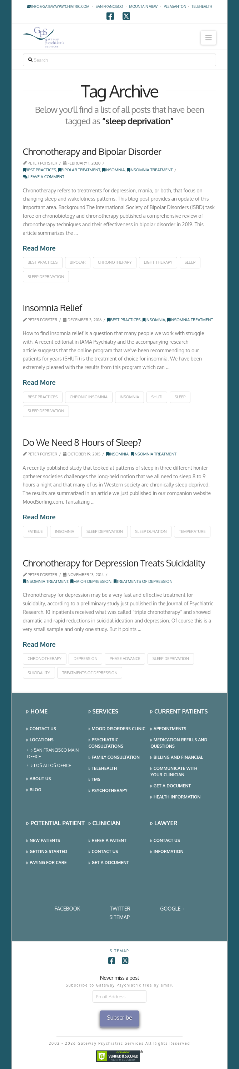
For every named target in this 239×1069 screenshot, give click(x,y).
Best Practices (39, 169)
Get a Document (170, 786)
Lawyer (163, 823)
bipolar (77, 262)
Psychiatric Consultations (106, 743)
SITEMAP (119, 917)
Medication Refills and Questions (178, 743)
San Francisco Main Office (53, 753)
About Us (38, 779)
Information (166, 852)
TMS (94, 780)
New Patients (43, 841)
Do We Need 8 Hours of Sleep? (82, 442)
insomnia (129, 396)
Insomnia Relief (52, 307)
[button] (208, 38)
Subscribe (119, 1017)
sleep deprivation (46, 276)
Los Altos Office (51, 766)
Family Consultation (114, 758)
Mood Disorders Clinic (117, 729)
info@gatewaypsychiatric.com (58, 6)
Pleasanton (175, 6)
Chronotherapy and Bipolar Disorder (92, 151)
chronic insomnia (89, 396)
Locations (39, 740)
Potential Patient (55, 823)
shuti (157, 396)
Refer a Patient (107, 841)
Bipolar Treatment (79, 169)
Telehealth (103, 769)
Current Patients (179, 711)
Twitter (120, 909)
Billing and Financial (176, 758)
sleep (190, 262)
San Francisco (109, 6)
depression (86, 658)
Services (103, 711)
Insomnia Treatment (150, 169)
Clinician (104, 823)
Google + (172, 909)
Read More (39, 248)
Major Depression (90, 581)
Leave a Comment (44, 176)
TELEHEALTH (201, 6)
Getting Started (46, 852)
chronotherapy (115, 262)
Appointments (168, 729)
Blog (33, 790)
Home (37, 711)
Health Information (175, 797)
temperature (192, 531)
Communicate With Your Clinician (173, 771)
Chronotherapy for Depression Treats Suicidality (114, 563)
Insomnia (113, 169)
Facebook (67, 909)
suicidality (39, 672)
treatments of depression (90, 672)
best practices (43, 262)
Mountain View (143, 6)
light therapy (158, 262)
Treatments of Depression (143, 581)
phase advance (125, 658)
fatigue (35, 531)
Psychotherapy (108, 791)
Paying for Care (46, 863)
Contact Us (41, 729)
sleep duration (150, 531)
